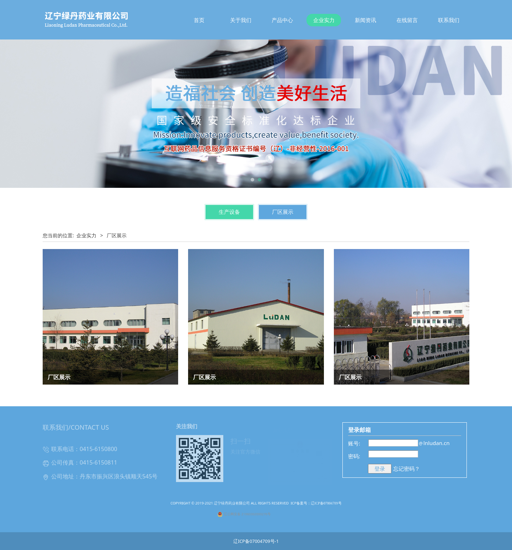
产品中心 (282, 19)
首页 (199, 19)
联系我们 (448, 19)
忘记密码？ (406, 468)
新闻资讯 (365, 19)
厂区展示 (282, 212)
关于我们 (240, 19)
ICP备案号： (285, 508)
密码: (354, 456)
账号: (354, 443)
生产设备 (229, 212)
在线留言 (407, 19)
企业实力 (324, 19)
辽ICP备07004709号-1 (256, 541)
